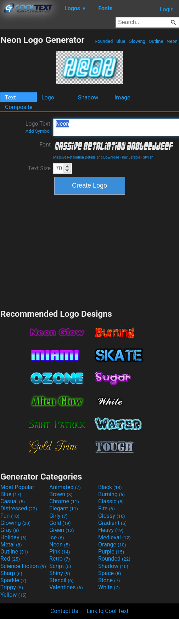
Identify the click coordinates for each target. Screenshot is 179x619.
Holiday (13, 537)
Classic (111, 501)
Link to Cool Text (108, 611)
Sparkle (13, 580)
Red (10, 558)
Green (61, 530)
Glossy (111, 515)
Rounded (104, 41)
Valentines (66, 587)
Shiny (59, 573)
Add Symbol (38, 131)
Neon (172, 41)
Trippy (11, 587)
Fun (9, 515)
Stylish (148, 157)
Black (110, 487)
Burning (111, 494)
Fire (106, 508)
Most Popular (17, 487)
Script (60, 566)
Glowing (137, 41)
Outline (155, 41)
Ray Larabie (131, 157)
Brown (60, 494)
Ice (56, 537)
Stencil (61, 580)
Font (45, 144)
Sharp (11, 573)
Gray (9, 530)
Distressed (18, 508)
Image (122, 97)
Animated (65, 487)
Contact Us (64, 611)
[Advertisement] (89, 250)
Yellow (13, 594)
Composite (19, 107)
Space (109, 573)
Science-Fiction (23, 566)
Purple (111, 551)
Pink (59, 551)
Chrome (64, 501)
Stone (109, 580)
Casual (12, 501)
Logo (47, 97)
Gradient (112, 523)
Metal (11, 544)
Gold (60, 523)
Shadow (88, 97)
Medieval (114, 537)
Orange (112, 544)
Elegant (63, 508)
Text (10, 97)
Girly (58, 515)
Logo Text (38, 127)
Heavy (110, 530)
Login (167, 9)
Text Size (39, 168)
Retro (59, 558)
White (109, 587)
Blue (121, 41)
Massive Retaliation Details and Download (86, 157)
